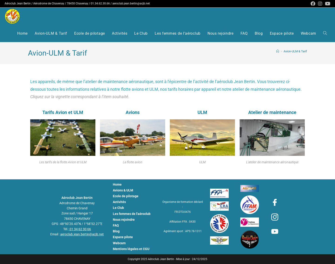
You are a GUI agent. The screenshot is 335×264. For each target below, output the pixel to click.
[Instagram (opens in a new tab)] (320, 3)
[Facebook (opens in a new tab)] (313, 3)
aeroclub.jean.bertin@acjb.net (131, 3)
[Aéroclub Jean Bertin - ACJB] (277, 51)
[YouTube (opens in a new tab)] (327, 3)
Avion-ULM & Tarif (295, 51)
